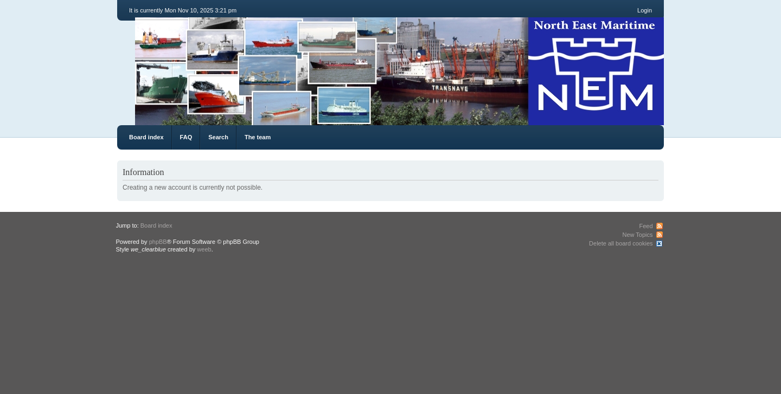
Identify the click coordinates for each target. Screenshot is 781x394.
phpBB (158, 241)
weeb (204, 249)
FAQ (186, 137)
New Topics (637, 234)
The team (258, 137)
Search (218, 137)
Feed (645, 226)
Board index (146, 137)
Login (644, 10)
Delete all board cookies (620, 243)
